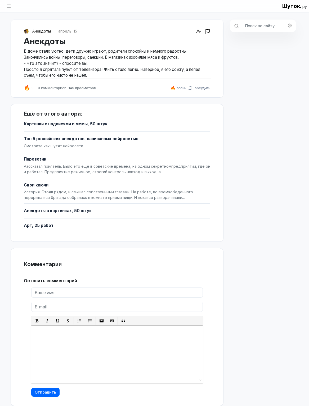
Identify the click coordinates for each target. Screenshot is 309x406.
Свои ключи (36, 185)
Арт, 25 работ (38, 225)
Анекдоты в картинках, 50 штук (58, 210)
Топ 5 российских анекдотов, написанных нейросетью (81, 138)
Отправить (45, 392)
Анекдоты (41, 31)
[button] (37, 320)
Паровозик (35, 159)
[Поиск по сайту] (269, 26)
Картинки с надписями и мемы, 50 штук (66, 123)
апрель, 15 (67, 31)
